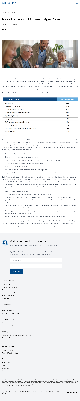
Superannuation (7, 323)
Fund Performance (8, 308)
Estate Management (8, 295)
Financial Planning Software (10, 353)
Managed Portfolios (8, 310)
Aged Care (5, 298)
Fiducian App (6, 371)
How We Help (6, 284)
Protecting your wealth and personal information (17, 335)
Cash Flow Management (9, 287)
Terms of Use (6, 362)
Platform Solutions (7, 350)
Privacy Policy (6, 365)
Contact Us (5, 368)
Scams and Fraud (7, 338)
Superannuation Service (9, 326)
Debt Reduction (7, 290)
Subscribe (16, 272)
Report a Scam (6, 341)
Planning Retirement (8, 293)
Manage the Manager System (11, 313)
